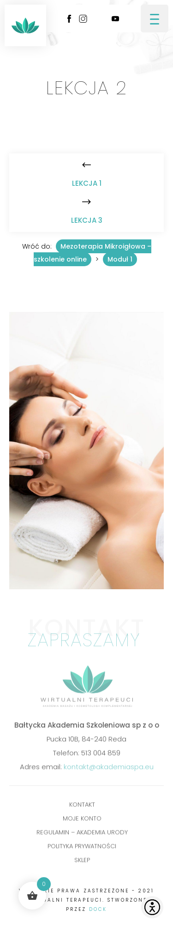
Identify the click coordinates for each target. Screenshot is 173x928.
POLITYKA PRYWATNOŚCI (82, 847)
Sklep (82, 861)
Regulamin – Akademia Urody (82, 834)
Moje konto (82, 820)
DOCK (98, 909)
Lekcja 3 (86, 220)
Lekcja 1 (86, 183)
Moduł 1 (119, 259)
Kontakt (82, 806)
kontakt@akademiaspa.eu (109, 768)
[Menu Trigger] (154, 18)
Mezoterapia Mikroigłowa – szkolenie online (92, 253)
